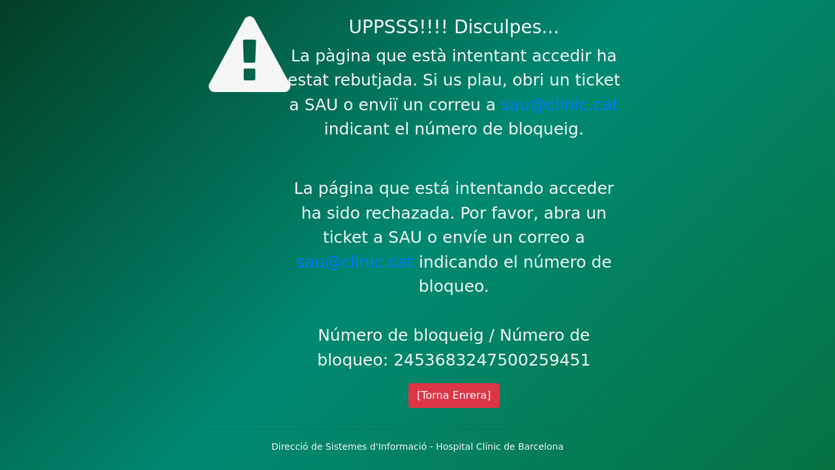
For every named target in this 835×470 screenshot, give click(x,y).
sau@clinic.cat (559, 104)
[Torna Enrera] (454, 395)
